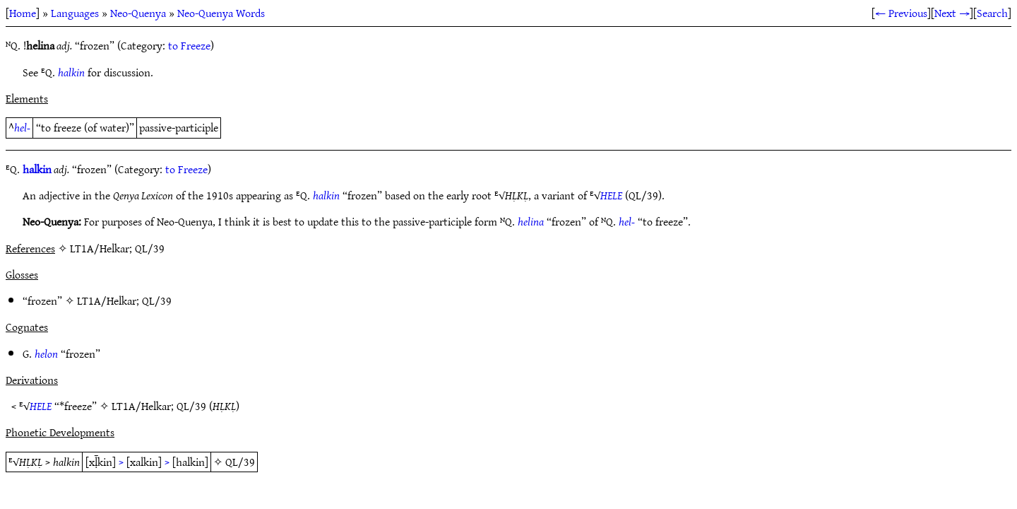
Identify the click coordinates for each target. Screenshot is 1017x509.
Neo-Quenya (138, 13)
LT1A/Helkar (106, 300)
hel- (22, 127)
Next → (952, 13)
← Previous (901, 13)
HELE (611, 195)
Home (22, 13)
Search (992, 13)
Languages (75, 13)
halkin (71, 72)
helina (531, 221)
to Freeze (189, 45)
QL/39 (157, 300)
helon (46, 353)
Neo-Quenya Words (221, 13)
